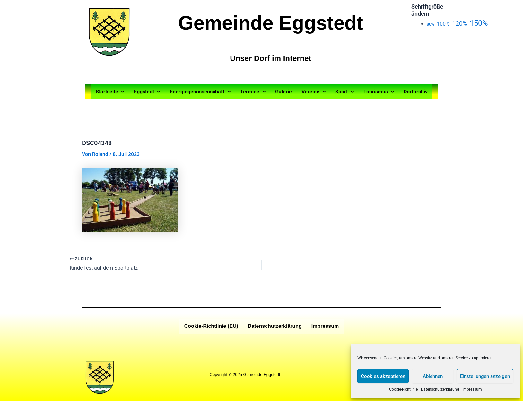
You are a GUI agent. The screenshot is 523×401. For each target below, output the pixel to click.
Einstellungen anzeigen (485, 376)
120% (459, 23)
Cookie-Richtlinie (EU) (211, 326)
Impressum (472, 389)
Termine (253, 92)
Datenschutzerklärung (440, 389)
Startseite (110, 92)
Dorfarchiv (416, 92)
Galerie (283, 92)
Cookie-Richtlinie (403, 389)
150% (479, 23)
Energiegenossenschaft (200, 92)
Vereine (313, 92)
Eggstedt (147, 92)
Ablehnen (433, 376)
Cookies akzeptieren (383, 376)
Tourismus (378, 92)
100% (443, 24)
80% (430, 24)
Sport (344, 92)
